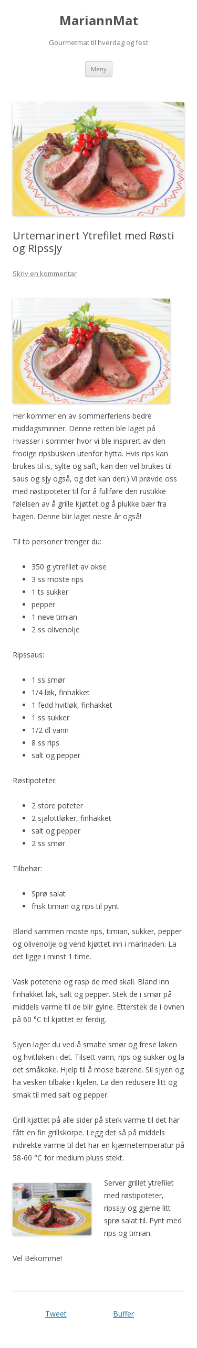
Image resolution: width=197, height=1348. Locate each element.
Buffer (123, 1314)
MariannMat (98, 21)
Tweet (56, 1314)
